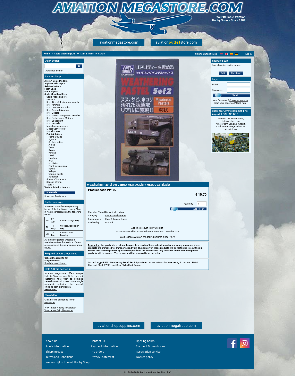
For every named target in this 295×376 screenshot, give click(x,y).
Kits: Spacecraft (55, 121)
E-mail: (215, 84)
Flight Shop (50, 89)
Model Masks (53, 131)
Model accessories (56, 126)
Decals (50, 99)
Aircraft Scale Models (55, 81)
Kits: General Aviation (58, 110)
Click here (241, 103)
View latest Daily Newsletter (58, 310)
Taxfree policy (144, 357)
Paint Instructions (58, 166)
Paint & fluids (53, 134)
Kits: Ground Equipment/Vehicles (64, 115)
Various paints (56, 174)
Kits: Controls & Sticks (58, 107)
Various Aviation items (56, 187)
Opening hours (145, 341)
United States (210, 54)
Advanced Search (54, 70)
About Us (51, 341)
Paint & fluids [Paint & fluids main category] (55, 136)
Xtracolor (53, 176)
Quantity (188, 203)
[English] (226, 54)
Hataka (52, 152)
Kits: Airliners (53, 105)
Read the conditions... (55, 263)
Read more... (50, 289)
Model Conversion (56, 129)
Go (79, 66)
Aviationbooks (51, 86)
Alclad (52, 144)
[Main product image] (147, 180)
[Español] (231, 54)
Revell (52, 168)
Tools (49, 184)
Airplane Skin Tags (54, 83)
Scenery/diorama (55, 179)
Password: (217, 90)
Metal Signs (50, 91)
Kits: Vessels (53, 123)
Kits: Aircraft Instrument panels (63, 102)
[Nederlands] (221, 54)
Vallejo (52, 171)
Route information (57, 346)
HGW (51, 155)
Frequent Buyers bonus (150, 346)
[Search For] (60, 66)
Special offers (54, 182)
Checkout (236, 73)
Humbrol (53, 158)
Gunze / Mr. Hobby (114, 212)
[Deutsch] (236, 54)
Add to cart (198, 209)
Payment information (104, 346)
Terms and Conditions (59, 357)
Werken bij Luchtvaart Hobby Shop (68, 362)
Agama (52, 139)
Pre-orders (97, 351)
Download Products (54, 196)
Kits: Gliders (53, 113)
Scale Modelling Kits (55, 94)
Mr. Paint (53, 163)
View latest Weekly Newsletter (60, 307)
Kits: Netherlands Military (60, 118)
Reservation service (148, 351)
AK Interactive (56, 142)
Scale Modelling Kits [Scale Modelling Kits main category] (57, 97)
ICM (51, 160)
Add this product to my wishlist (147, 228)
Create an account (238, 100)
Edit (223, 73)
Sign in (235, 95)
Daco (51, 147)
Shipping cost (54, 351)
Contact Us (98, 341)
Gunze (52, 150)
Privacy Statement (102, 357)
